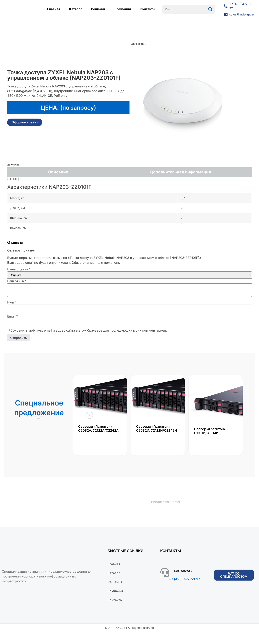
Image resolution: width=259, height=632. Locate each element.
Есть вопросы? (183, 570)
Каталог (75, 9)
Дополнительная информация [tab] (180, 172)
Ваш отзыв (16, 281)
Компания (123, 9)
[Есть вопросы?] (164, 572)
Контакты (147, 9)
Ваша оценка (19, 269)
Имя (12, 302)
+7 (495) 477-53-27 (184, 579)
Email (12, 316)
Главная (53, 9)
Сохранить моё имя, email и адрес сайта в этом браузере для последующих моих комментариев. (88, 330)
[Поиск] (210, 9)
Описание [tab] (58, 172)
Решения (98, 9)
